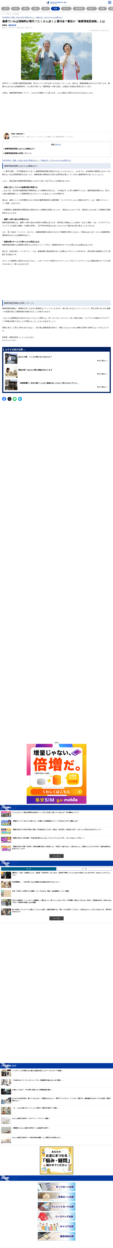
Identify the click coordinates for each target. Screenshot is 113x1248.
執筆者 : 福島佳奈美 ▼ (18, 133)
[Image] (56, 2)
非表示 (58, 144)
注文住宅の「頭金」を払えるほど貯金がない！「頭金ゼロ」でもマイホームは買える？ (32, 17)
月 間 (84, 868)
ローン (66, 8)
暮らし (91, 8)
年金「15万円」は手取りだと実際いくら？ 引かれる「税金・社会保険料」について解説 (40, 891)
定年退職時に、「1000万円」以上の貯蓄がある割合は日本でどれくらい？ (36, 882)
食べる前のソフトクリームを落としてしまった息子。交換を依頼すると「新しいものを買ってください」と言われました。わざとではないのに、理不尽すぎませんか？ (62, 910)
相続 (25, 8)
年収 (15, 8)
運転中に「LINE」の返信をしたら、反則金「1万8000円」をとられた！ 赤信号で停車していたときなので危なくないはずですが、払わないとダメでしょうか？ (61, 874)
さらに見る (56, 856)
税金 (35, 8)
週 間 (29, 868)
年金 (45, 8)
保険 (55, 8)
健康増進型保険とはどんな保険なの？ (19, 148)
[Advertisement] (56, 115)
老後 (102, 8)
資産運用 (79, 8)
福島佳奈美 (12, 25)
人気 (5, 8)
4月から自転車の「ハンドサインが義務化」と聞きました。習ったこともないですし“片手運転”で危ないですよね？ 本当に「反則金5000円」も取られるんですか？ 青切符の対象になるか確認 (62, 901)
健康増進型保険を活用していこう (17, 153)
